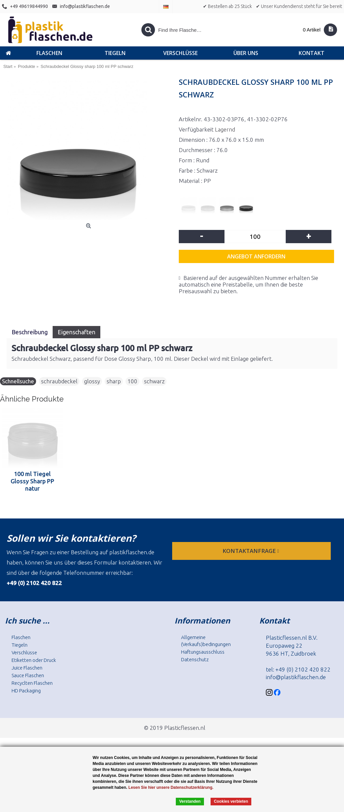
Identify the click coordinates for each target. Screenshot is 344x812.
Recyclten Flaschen (32, 683)
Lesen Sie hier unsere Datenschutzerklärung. (171, 787)
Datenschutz (195, 659)
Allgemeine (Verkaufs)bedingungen (206, 640)
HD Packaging (26, 690)
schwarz (154, 381)
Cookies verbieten (231, 801)
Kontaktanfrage (251, 551)
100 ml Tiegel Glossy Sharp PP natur (32, 481)
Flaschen (21, 637)
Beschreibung (30, 332)
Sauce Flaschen (28, 675)
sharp (114, 381)
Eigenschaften (76, 332)
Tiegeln (19, 645)
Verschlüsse (24, 652)
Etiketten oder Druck (34, 660)
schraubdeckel (59, 381)
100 (132, 381)
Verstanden (190, 801)
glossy (92, 381)
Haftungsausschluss (202, 652)
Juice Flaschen (27, 668)
